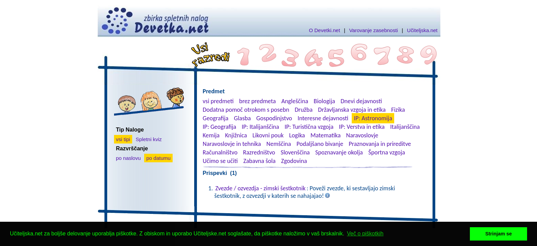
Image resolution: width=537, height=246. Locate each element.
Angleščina (294, 101)
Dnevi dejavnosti (361, 101)
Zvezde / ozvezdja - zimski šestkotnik (260, 188)
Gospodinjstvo (274, 118)
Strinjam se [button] (498, 233)
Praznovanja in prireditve (380, 144)
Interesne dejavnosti (323, 118)
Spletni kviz (149, 139)
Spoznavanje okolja (339, 152)
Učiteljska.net (422, 30)
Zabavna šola (259, 161)
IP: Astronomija (373, 118)
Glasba (242, 118)
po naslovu (128, 158)
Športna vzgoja (386, 152)
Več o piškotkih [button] (365, 233)
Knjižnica (236, 135)
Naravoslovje (362, 135)
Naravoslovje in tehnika (232, 144)
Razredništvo (259, 152)
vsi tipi (123, 139)
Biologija (324, 101)
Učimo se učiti (220, 161)
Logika (297, 135)
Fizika (398, 109)
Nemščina (278, 144)
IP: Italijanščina (260, 127)
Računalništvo (220, 152)
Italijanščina (405, 127)
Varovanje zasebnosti (373, 30)
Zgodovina (294, 161)
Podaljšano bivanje (320, 144)
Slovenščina (295, 152)
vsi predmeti (218, 101)
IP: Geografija (219, 127)
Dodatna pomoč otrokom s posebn (246, 109)
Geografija (215, 118)
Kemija (211, 135)
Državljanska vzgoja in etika (352, 109)
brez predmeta (257, 101)
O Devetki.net (324, 30)
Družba (304, 109)
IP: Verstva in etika (362, 127)
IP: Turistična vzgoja (309, 127)
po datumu (158, 158)
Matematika (326, 135)
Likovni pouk (268, 135)
